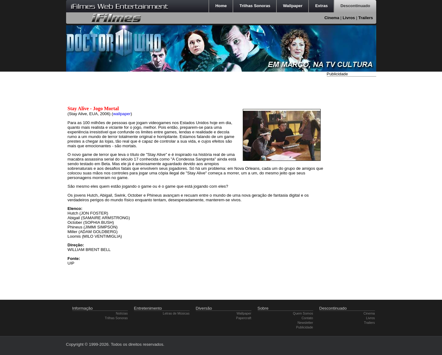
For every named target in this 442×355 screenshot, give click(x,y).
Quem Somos (303, 313)
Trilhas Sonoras (116, 318)
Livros (349, 17)
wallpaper (122, 113)
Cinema (331, 17)
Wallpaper (244, 313)
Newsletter (305, 322)
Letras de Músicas (176, 313)
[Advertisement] (351, 170)
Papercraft (243, 318)
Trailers (365, 17)
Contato (307, 318)
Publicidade (304, 327)
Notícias (122, 313)
